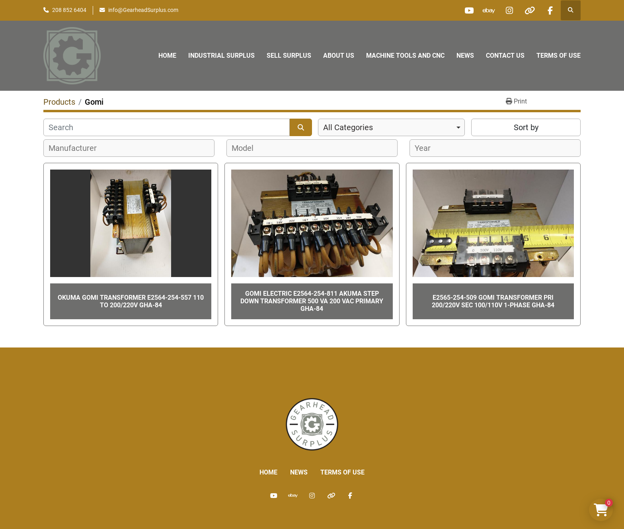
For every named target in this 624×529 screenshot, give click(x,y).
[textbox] (77, 148)
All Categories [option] (348, 127)
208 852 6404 (69, 10)
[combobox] (391, 127)
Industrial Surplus (221, 55)
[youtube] (469, 10)
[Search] (166, 127)
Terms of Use (558, 55)
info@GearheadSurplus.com (143, 10)
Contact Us (505, 55)
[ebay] (489, 10)
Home (167, 55)
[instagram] (509, 10)
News (465, 55)
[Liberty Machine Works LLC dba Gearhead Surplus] (312, 423)
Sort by (526, 127)
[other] (530, 10)
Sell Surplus (289, 55)
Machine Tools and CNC (405, 55)
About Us (338, 55)
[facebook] (550, 10)
